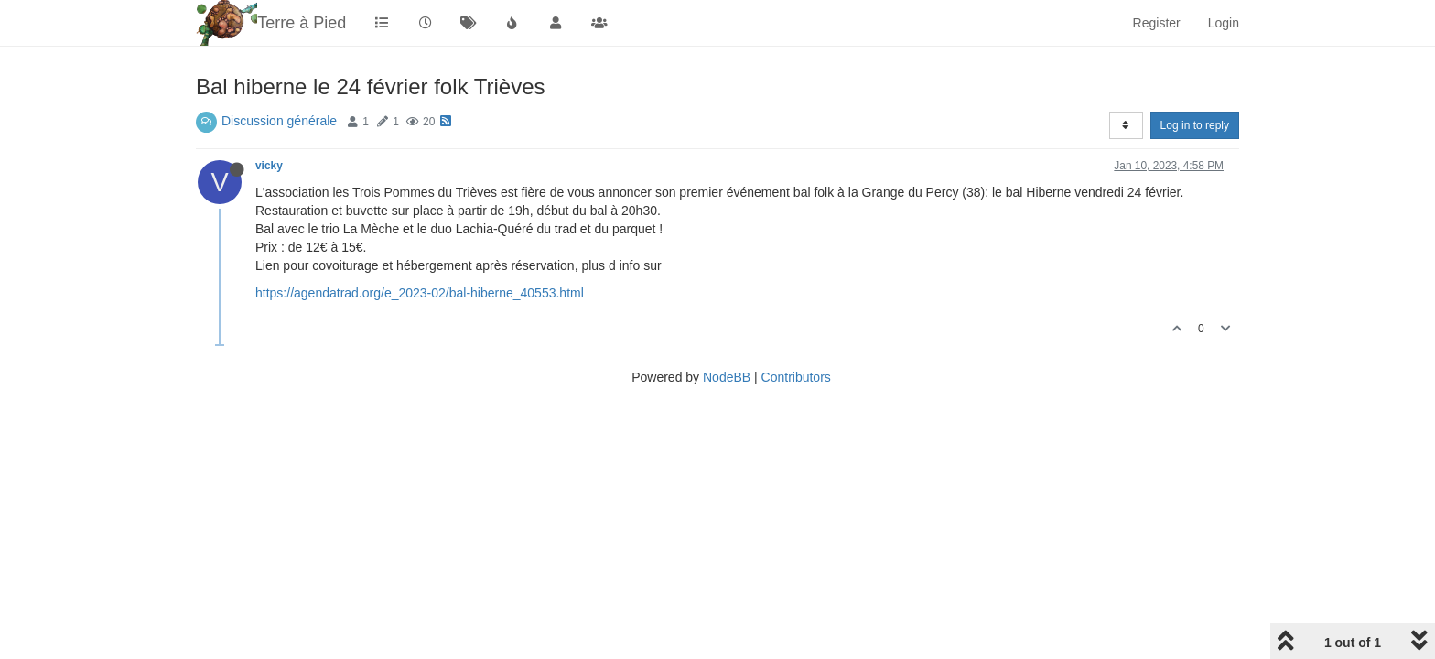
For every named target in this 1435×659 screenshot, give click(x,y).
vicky (269, 165)
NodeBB (726, 377)
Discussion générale (279, 120)
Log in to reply (1194, 125)
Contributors (796, 377)
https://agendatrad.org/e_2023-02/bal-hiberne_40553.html (419, 293)
